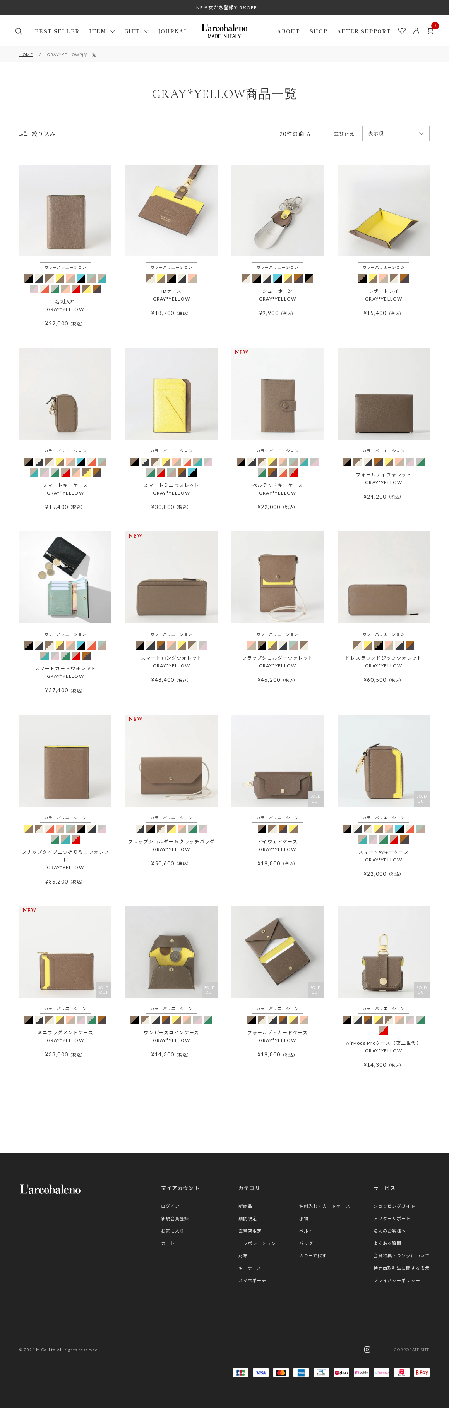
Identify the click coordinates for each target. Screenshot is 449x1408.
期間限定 (247, 1218)
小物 (303, 1218)
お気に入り (173, 1230)
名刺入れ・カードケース (324, 1206)
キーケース (250, 1267)
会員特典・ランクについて (402, 1255)
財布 (243, 1255)
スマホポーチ (252, 1280)
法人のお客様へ (390, 1230)
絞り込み (44, 134)
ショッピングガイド (395, 1206)
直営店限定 (250, 1230)
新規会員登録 (175, 1218)
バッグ (306, 1243)
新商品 (245, 1206)
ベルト (306, 1230)
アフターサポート (392, 1218)
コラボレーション (257, 1243)
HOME (26, 54)
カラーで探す (313, 1255)
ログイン (170, 1206)
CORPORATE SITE (412, 1349)
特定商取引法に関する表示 (402, 1267)
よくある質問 (388, 1243)
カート (432, 28)
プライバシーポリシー (397, 1280)
